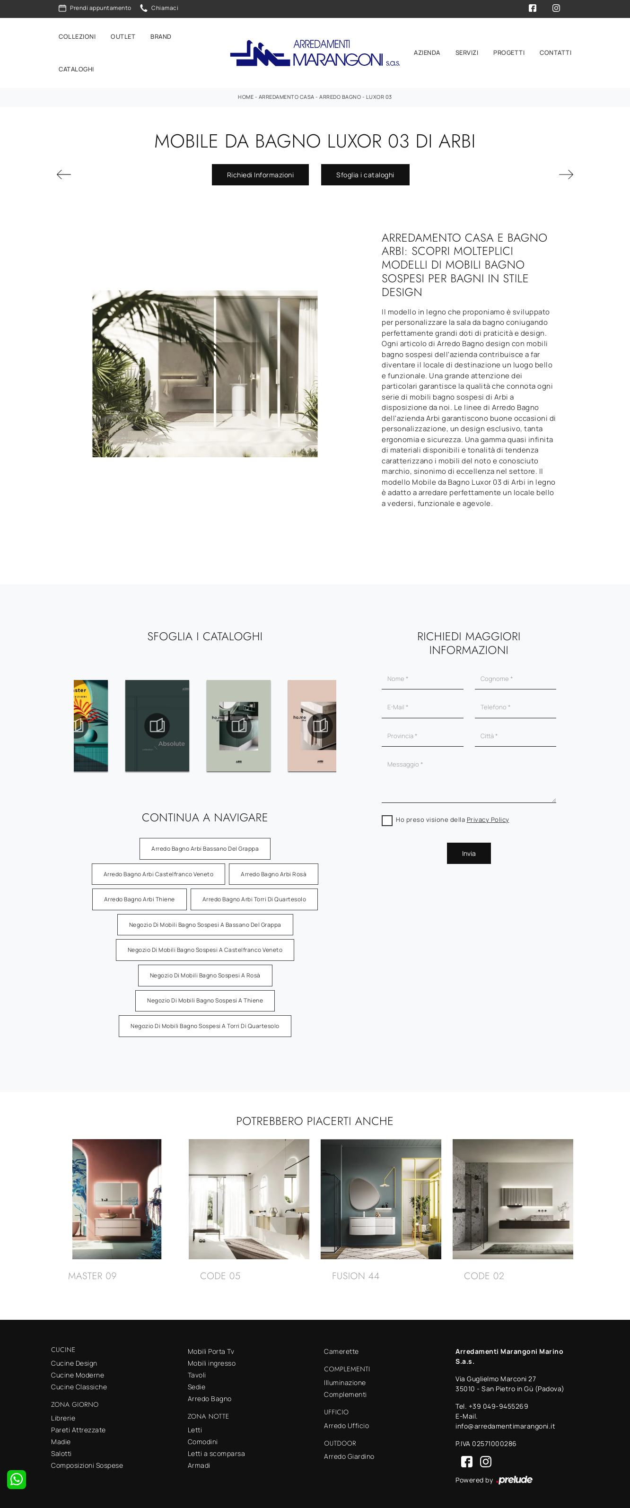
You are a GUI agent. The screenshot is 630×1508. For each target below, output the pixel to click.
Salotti (61, 1449)
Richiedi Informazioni (260, 170)
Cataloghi (76, 67)
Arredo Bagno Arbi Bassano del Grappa (205, 844)
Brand (161, 34)
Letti (195, 1425)
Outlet (123, 34)
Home (246, 92)
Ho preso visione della (452, 815)
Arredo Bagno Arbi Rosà (273, 869)
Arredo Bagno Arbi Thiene (139, 895)
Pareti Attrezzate (78, 1425)
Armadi (199, 1460)
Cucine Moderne (77, 1370)
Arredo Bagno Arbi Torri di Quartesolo (254, 895)
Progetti (509, 50)
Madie (61, 1437)
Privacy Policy (488, 815)
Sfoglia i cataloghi (365, 170)
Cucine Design (74, 1358)
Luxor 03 (379, 92)
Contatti (555, 50)
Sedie (197, 1382)
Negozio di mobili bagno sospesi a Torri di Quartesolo (205, 1022)
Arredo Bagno (340, 92)
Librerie (63, 1413)
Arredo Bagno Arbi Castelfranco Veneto (159, 869)
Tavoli (197, 1370)
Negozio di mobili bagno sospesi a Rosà (205, 971)
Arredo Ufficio (346, 1421)
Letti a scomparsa (216, 1449)
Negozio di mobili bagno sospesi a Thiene (205, 996)
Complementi (345, 1390)
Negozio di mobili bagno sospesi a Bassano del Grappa (205, 920)
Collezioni (77, 34)
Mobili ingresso (212, 1358)
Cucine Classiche (79, 1382)
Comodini (203, 1437)
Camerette (341, 1346)
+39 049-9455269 (499, 1401)
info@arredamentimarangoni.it (505, 1421)
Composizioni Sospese (87, 1460)
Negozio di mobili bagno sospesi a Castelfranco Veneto (205, 945)
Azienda (427, 50)
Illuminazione (345, 1378)
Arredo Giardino (349, 1451)
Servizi (467, 50)
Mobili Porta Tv (211, 1346)
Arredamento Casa (287, 92)
